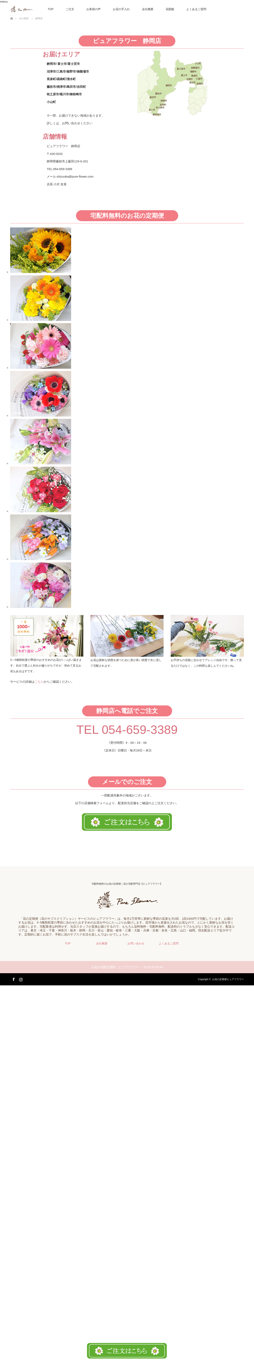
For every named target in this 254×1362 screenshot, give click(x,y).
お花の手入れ (121, 9)
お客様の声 (93, 9)
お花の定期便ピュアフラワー (228, 979)
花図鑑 (170, 9)
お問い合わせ (135, 943)
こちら (39, 681)
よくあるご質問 (196, 9)
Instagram (20, 979)
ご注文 (70, 9)
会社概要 (147, 9)
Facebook (13, 979)
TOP (51, 9)
